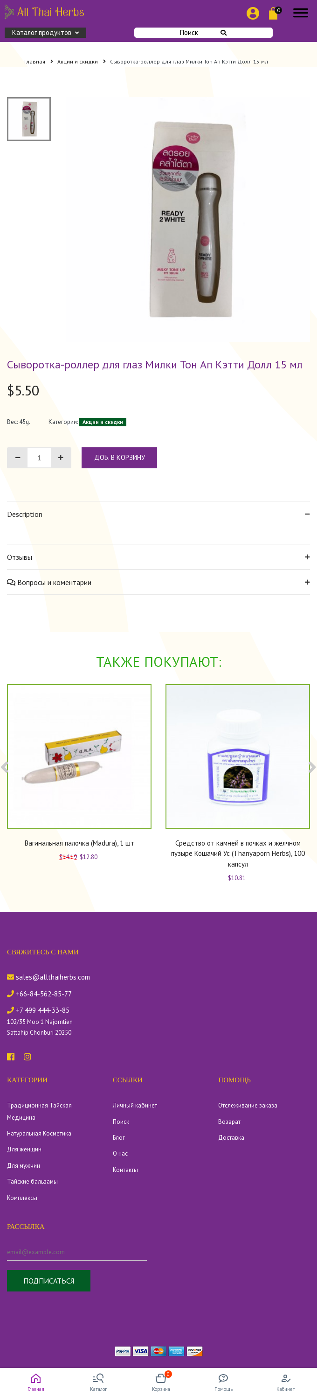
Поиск (203, 32)
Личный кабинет (135, 1105)
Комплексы (22, 1198)
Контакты (125, 1170)
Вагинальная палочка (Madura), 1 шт (79, 843)
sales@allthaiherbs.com (48, 977)
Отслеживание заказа (247, 1105)
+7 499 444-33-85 (38, 1010)
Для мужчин (23, 1166)
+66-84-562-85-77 (39, 993)
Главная (38, 61)
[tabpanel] (188, 219)
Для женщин (24, 1149)
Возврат (229, 1122)
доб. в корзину (119, 457)
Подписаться (48, 1280)
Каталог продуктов (45, 32)
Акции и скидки (81, 61)
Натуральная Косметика (39, 1133)
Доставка (231, 1138)
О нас (120, 1153)
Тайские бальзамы (32, 1181)
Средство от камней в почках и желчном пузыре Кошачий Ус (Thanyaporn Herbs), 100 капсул (238, 853)
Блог (119, 1138)
